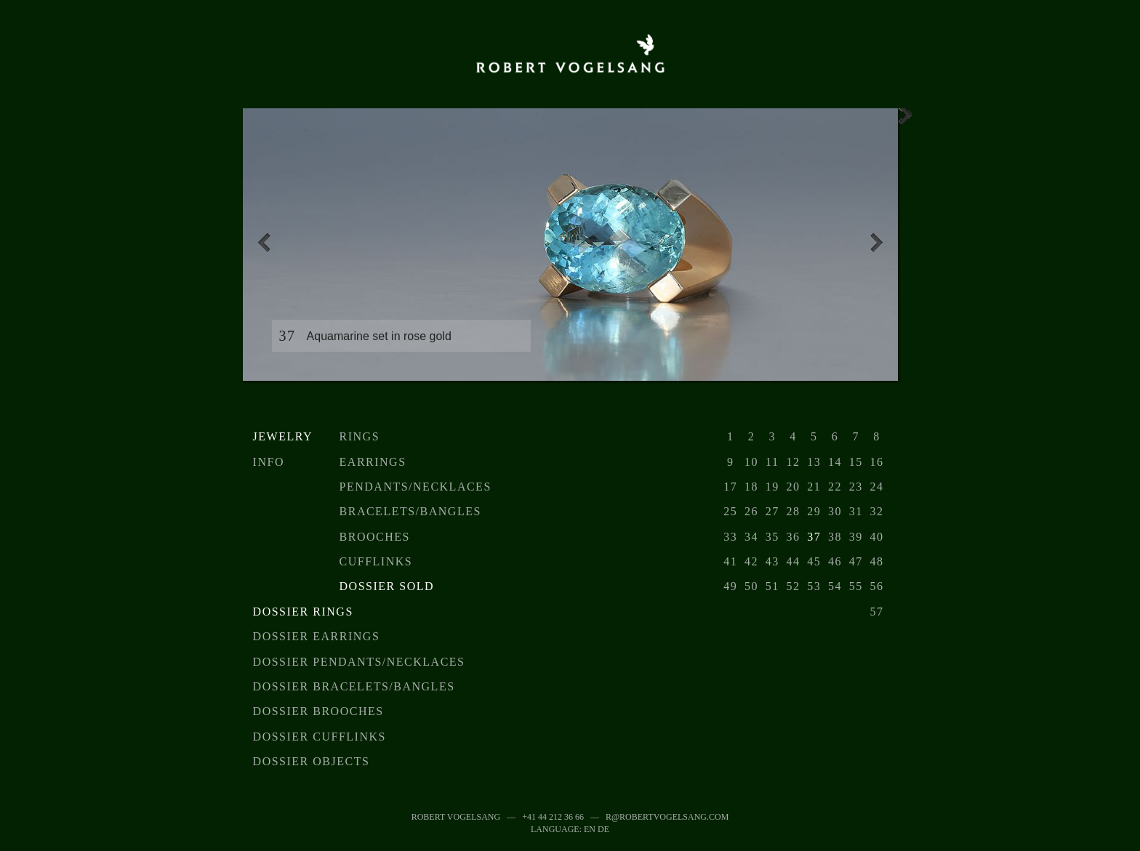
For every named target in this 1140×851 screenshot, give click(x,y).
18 (751, 486)
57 (877, 611)
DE (603, 829)
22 (835, 486)
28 (793, 511)
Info (268, 462)
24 (877, 486)
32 (877, 511)
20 (793, 486)
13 (814, 462)
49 (730, 586)
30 (835, 511)
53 (814, 586)
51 (772, 586)
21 (814, 486)
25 (730, 511)
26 (751, 511)
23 (856, 486)
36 (793, 537)
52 (793, 586)
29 (814, 511)
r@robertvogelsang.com (667, 817)
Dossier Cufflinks (319, 736)
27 (772, 511)
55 (856, 586)
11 (772, 462)
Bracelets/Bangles (410, 511)
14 (835, 462)
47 (856, 561)
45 (814, 561)
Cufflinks (376, 561)
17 (730, 486)
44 (793, 561)
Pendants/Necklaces (415, 486)
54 (835, 586)
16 (877, 462)
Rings (360, 436)
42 (751, 561)
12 (793, 462)
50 (751, 586)
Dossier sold (387, 586)
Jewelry (283, 436)
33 (730, 537)
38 (835, 537)
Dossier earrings (316, 636)
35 (772, 537)
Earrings (373, 462)
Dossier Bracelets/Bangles (354, 686)
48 (877, 561)
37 (814, 537)
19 (772, 486)
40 (877, 537)
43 (772, 561)
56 (877, 586)
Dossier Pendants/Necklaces (359, 662)
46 (835, 561)
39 (856, 537)
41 (730, 561)
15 (856, 462)
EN (589, 829)
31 (856, 511)
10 (751, 462)
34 (751, 537)
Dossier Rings (303, 611)
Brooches (375, 537)
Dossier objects (311, 761)
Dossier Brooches (318, 711)
